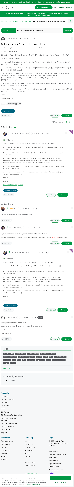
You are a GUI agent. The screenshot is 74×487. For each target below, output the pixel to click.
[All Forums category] (4, 380)
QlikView (28, 21)
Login (28, 2)
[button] (72, 38)
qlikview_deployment (10, 357)
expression (7, 360)
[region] (36, 480)
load (18, 360)
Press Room (29, 444)
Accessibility (29, 450)
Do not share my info (56, 470)
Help (55, 8)
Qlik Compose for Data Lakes (11, 415)
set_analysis (31, 360)
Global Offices (30, 462)
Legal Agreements (55, 464)
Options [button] (70, 21)
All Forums (19, 21)
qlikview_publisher (60, 357)
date (14, 360)
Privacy (27, 453)
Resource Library (7, 441)
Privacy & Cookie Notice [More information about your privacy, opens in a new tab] (32, 484)
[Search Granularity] (9, 30)
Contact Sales (30, 466)
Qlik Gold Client (6, 429)
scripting (13, 363)
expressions (41, 360)
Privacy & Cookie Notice (57, 454)
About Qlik (28, 441)
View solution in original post (13, 185)
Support (4, 460)
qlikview (39, 357)
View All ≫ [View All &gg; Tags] (6, 368)
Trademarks (53, 457)
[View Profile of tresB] (10, 227)
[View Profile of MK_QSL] (11, 208)
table (23, 360)
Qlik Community (6, 21)
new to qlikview (21, 353)
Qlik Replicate (5, 412)
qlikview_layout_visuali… (48, 353)
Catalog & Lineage (7, 426)
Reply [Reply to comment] (63, 195)
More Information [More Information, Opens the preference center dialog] (60, 482)
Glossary (4, 453)
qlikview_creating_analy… (27, 357)
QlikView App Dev (14, 103)
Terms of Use (53, 461)
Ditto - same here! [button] (8, 111)
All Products (5, 396)
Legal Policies (53, 451)
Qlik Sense (4, 403)
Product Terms (54, 467)
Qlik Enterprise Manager (9, 423)
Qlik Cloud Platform (7, 400)
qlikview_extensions (58, 360)
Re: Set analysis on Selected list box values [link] (49, 21)
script (45, 357)
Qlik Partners (5, 444)
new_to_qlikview (9, 353)
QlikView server (18, 13)
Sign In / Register (65, 8)
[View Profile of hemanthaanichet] (16, 133)
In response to (13, 323)
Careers (27, 456)
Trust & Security (30, 447)
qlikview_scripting (33, 353)
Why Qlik (4, 433)
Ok (60, 478)
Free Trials (4, 447)
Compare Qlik (5, 450)
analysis (6, 363)
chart (50, 357)
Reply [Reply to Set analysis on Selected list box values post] (67, 115)
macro (48, 360)
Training (3, 456)
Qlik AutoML (5, 406)
